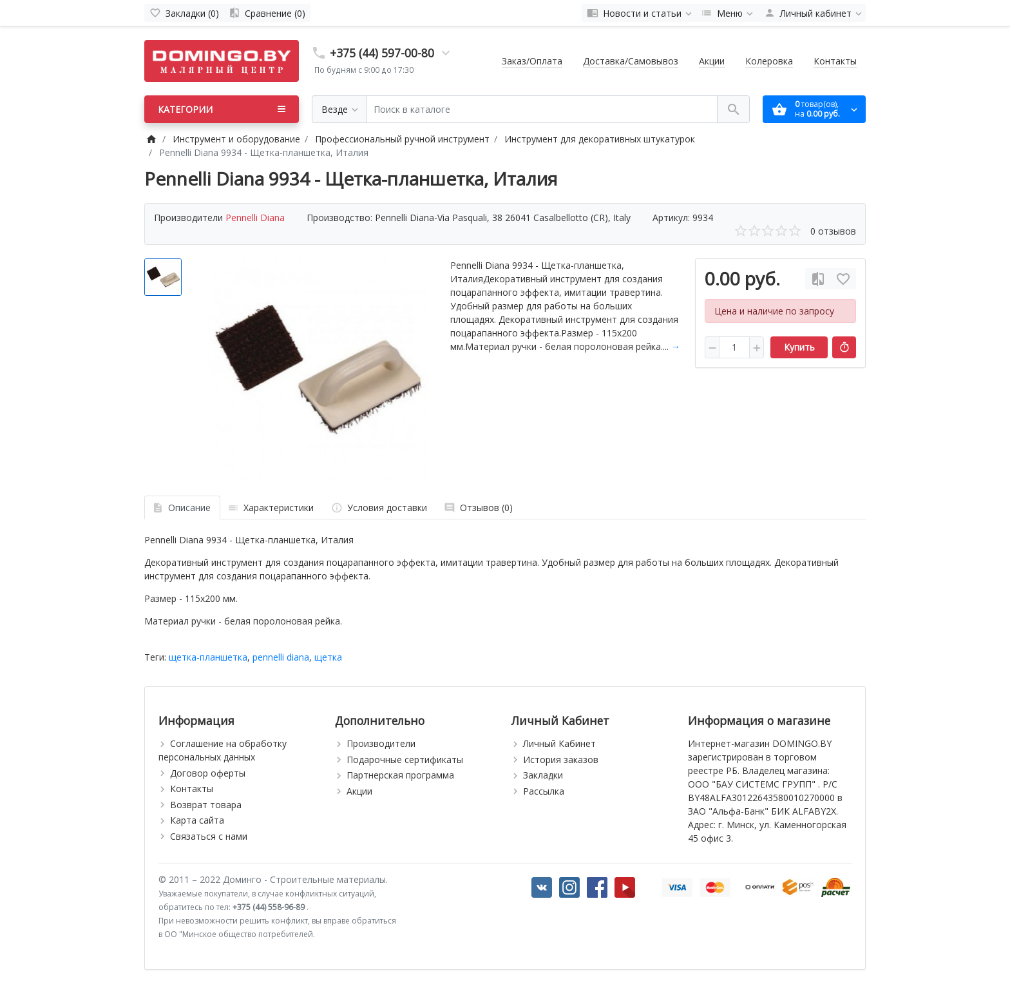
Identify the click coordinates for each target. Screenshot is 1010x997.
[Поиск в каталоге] (542, 109)
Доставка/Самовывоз (630, 61)
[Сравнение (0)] (267, 13)
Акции (712, 61)
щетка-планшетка (208, 657)
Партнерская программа (400, 775)
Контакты (835, 61)
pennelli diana (280, 657)
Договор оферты (207, 773)
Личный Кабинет (559, 743)
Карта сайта (197, 820)
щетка (328, 657)
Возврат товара (206, 805)
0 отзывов (833, 231)
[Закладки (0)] (184, 13)
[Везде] (339, 109)
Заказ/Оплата (532, 61)
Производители (381, 743)
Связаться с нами (208, 836)
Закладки (543, 775)
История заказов (560, 759)
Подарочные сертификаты (405, 759)
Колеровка (769, 61)
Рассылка (543, 791)
